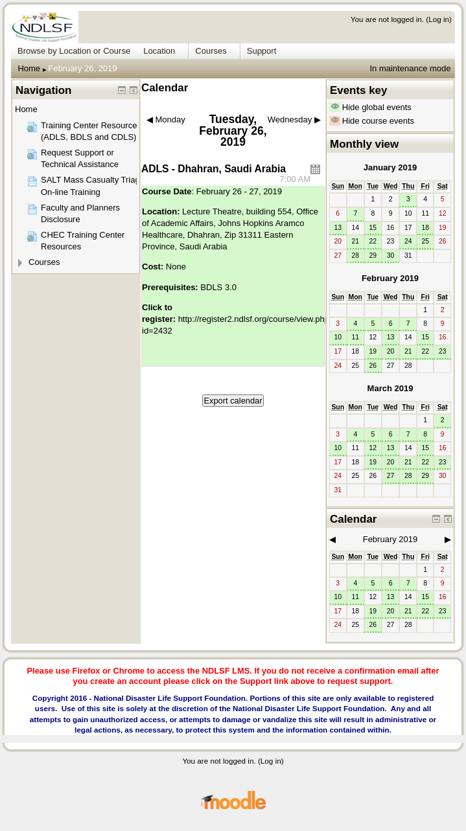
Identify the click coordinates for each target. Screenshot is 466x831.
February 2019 (390, 278)
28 (355, 255)
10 (338, 337)
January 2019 (390, 167)
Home (28, 68)
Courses (44, 262)
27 (391, 475)
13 (338, 227)
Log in (438, 19)
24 (408, 241)
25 (425, 241)
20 (391, 351)
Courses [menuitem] (210, 51)
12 (373, 447)
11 (355, 337)
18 (425, 227)
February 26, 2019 (82, 68)
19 (373, 351)
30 (391, 255)
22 (373, 241)
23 (443, 351)
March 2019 (390, 388)
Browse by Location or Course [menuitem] (73, 51)
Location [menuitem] (159, 51)
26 (373, 365)
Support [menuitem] (262, 51)
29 (373, 255)
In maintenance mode (409, 68)
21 (355, 241)
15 (373, 227)
